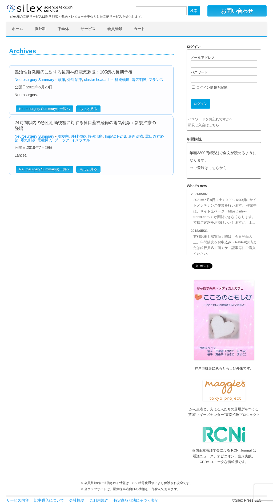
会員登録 (114, 29)
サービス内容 (17, 500)
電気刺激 (139, 79)
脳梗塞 (63, 136)
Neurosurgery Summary (34, 79)
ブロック (61, 140)
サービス (88, 29)
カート (139, 29)
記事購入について (49, 500)
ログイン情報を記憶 (209, 87)
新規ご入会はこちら (203, 125)
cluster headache (98, 79)
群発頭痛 (122, 79)
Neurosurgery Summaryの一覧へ (44, 109)
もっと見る (88, 109)
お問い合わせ (237, 11)
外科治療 (74, 79)
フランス (155, 79)
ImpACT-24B (115, 136)
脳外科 (40, 29)
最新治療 (135, 136)
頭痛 (61, 79)
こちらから (217, 168)
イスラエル (80, 140)
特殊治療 (95, 136)
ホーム (17, 29)
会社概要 (76, 500)
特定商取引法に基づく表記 (136, 500)
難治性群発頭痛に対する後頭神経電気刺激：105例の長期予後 (74, 72)
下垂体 (63, 29)
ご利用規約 (99, 500)
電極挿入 (44, 140)
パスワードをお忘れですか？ (210, 119)
